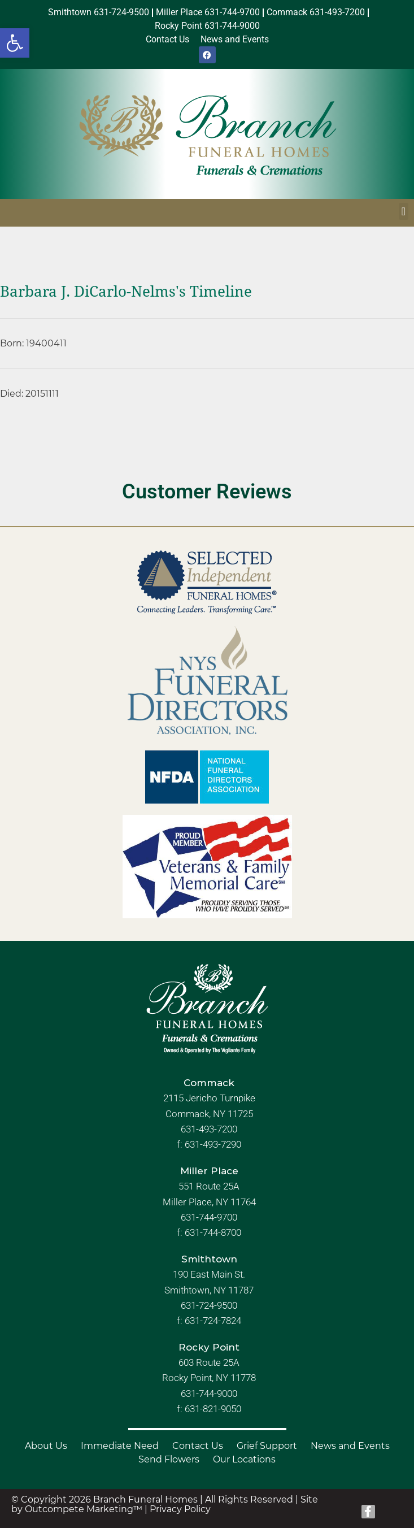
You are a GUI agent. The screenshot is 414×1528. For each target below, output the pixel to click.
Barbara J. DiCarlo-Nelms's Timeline (126, 291)
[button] (14, 43)
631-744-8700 (213, 1232)
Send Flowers (168, 1459)
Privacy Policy (180, 1509)
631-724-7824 (213, 1320)
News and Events (350, 1445)
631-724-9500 (209, 1305)
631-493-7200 (209, 1129)
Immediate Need (120, 1445)
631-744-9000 (209, 1393)
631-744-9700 (209, 1217)
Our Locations (244, 1459)
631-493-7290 (213, 1144)
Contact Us (197, 1445)
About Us (46, 1445)
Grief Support (267, 1445)
